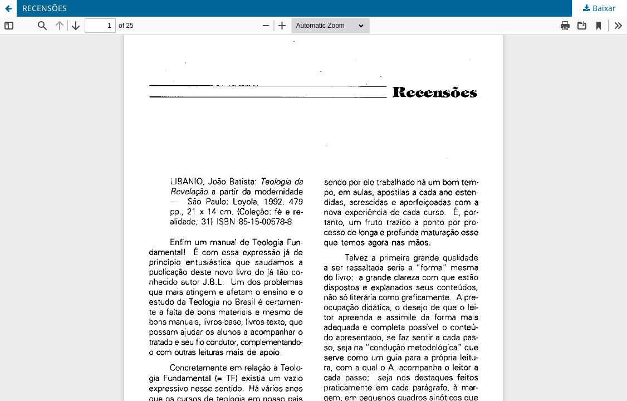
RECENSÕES (44, 8)
